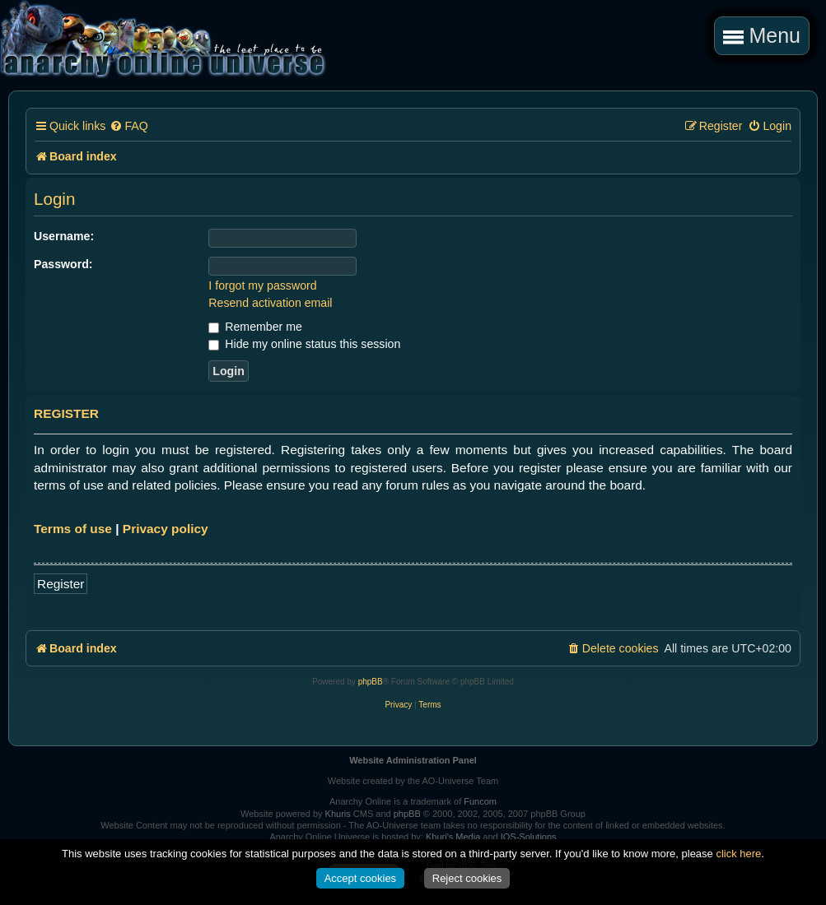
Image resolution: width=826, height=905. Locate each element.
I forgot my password (262, 285)
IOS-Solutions (529, 837)
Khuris (338, 814)
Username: (64, 236)
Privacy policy (165, 529)
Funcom (480, 801)
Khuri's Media (453, 837)
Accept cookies (360, 878)
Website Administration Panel (413, 760)
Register (60, 584)
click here (738, 853)
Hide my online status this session (304, 343)
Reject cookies (467, 878)
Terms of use (73, 529)
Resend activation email (270, 302)
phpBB (370, 681)
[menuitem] (128, 126)
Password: (63, 264)
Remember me (254, 326)
